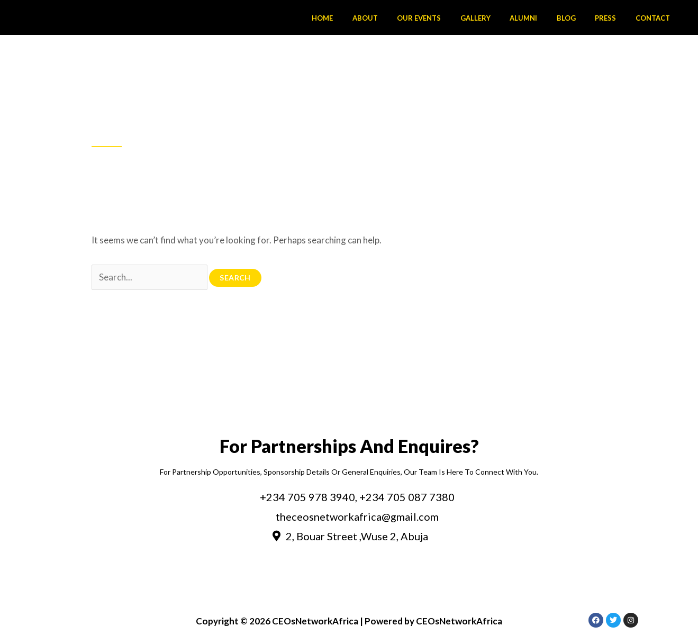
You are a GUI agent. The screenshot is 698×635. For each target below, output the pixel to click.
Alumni (543, 18)
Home (364, 18)
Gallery (500, 18)
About (401, 18)
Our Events (450, 18)
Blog (580, 18)
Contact (655, 18)
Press (613, 18)
